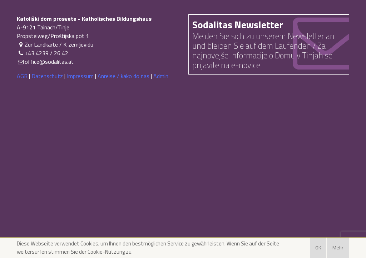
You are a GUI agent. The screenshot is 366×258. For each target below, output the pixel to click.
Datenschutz (47, 76)
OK (318, 247)
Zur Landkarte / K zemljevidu (55, 44)
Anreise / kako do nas (123, 76)
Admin (160, 76)
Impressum (80, 76)
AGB (22, 76)
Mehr (337, 247)
